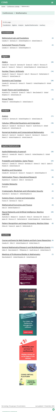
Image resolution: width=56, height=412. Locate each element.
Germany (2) (21, 126)
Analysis (21, 25)
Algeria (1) (5, 126)
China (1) (29, 217)
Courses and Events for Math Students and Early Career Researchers (26, 240)
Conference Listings (13, 6)
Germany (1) (13, 41)
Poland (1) (29, 83)
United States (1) (37, 41)
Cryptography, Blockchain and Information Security (22, 191)
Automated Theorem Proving (13, 45)
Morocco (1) (43, 65)
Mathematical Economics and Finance (17, 205)
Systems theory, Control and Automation (18, 198)
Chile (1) (21, 180)
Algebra (14, 25)
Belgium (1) (14, 217)
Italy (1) (27, 74)
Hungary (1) (29, 173)
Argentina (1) (6, 92)
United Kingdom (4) (30, 67)
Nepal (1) (29, 126)
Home (3, 6)
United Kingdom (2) (15, 137)
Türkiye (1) (19, 67)
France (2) (12, 226)
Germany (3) (13, 83)
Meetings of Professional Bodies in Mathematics (21, 254)
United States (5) (27, 137)
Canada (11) (13, 163)
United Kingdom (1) (25, 41)
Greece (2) (29, 65)
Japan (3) (4, 219)
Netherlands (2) (22, 219)
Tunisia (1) (12, 67)
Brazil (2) (5, 187)
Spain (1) (4, 67)
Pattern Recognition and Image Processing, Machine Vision (25, 223)
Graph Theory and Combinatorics (15, 90)
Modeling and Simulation (12, 170)
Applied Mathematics (31, 25)
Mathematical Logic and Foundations (15, 38)
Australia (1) (6, 194)
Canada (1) (5, 41)
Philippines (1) (24, 250)
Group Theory (7, 99)
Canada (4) (5, 243)
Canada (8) (5, 65)
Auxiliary (42, 25)
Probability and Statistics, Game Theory (17, 161)
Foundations (7, 25)
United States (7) (45, 250)
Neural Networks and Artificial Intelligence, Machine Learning (23, 213)
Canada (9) (5, 83)
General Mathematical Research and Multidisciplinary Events (26, 247)
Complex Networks (9, 184)
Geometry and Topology (11, 80)
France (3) (13, 65)
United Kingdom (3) (40, 83)
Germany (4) (21, 65)
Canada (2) (5, 119)
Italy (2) (4, 207)
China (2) (21, 163)
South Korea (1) (38, 126)
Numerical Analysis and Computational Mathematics (23, 132)
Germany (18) (37, 217)
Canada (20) (13, 154)
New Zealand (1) (38, 92)
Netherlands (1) (44, 74)
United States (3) (15, 76)
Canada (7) (13, 126)
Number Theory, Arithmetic (13, 71)
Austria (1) (13, 135)
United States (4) (42, 67)
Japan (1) (50, 163)
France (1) (13, 74)
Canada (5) (5, 74)
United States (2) (16, 95)
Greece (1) (20, 74)
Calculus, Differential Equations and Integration (21, 123)
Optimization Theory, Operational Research (19, 177)
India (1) (36, 65)
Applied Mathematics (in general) (14, 151)
